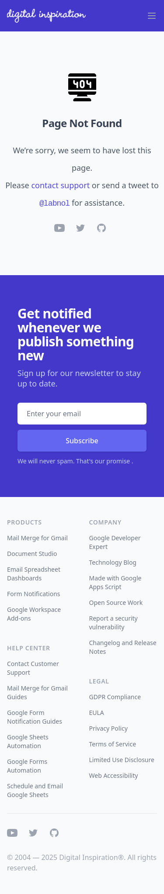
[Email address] (82, 414)
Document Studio (32, 553)
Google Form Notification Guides (34, 716)
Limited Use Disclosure (121, 760)
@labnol (54, 203)
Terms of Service (112, 744)
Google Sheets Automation (28, 741)
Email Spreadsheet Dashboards (33, 573)
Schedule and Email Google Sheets (35, 790)
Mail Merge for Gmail (37, 538)
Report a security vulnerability (113, 622)
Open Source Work (116, 602)
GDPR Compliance (115, 697)
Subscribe (82, 440)
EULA (96, 712)
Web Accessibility (113, 775)
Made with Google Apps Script (115, 582)
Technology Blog (112, 562)
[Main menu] (152, 15)
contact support (60, 185)
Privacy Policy (108, 728)
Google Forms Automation (27, 765)
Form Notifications (33, 594)
